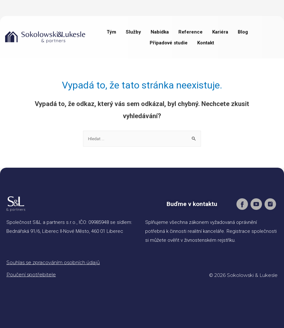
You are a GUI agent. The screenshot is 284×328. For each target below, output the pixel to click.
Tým (111, 32)
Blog (243, 32)
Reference (190, 32)
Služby (133, 32)
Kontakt (205, 43)
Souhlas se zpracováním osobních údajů (53, 262)
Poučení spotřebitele (31, 274)
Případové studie (169, 43)
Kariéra (220, 32)
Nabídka (160, 32)
